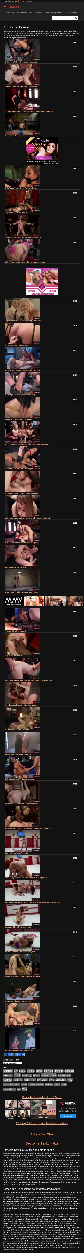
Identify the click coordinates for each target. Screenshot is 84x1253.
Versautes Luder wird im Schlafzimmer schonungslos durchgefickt (29, 111)
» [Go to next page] (23, 1054)
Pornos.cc (11, 6)
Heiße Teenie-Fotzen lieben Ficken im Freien (21, 188)
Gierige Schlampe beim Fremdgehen (18, 754)
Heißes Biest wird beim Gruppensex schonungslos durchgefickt (28, 828)
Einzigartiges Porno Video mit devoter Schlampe (22, 976)
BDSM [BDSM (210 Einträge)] (22, 1071)
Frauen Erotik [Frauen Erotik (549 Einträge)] (48, 1075)
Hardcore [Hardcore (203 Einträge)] (18, 1080)
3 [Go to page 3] (12, 1054)
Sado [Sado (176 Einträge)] (64, 1085)
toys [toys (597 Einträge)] (24, 1089)
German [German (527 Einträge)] (7, 1079)
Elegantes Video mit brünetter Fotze (18, 927)
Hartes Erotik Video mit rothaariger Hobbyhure (21, 543)
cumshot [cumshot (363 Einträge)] (69, 1071)
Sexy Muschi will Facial (13, 656)
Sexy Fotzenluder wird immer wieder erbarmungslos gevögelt (27, 444)
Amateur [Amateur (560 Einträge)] (7, 1070)
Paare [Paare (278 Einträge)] (57, 1084)
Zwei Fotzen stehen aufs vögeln (16, 853)
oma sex (29, 1)
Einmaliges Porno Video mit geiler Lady (19, 1050)
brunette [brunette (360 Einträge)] (59, 1071)
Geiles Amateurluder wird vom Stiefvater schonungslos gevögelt (28, 680)
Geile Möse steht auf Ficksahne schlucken (20, 779)
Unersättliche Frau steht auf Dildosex (18, 419)
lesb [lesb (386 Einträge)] (70, 1079)
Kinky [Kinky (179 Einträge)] (51, 1080)
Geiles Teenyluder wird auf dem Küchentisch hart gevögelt (26, 878)
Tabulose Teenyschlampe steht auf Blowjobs (21, 86)
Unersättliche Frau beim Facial (16, 136)
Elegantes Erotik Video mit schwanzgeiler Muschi (23, 321)
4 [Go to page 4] (16, 1054)
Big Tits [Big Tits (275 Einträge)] (30, 1071)
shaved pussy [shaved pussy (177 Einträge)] (9, 1089)
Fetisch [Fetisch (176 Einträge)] (36, 1075)
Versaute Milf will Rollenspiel (15, 631)
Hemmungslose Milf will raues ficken (18, 567)
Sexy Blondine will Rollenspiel (16, 213)
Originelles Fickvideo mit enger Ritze (18, 1001)
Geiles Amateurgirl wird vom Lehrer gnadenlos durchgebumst (27, 518)
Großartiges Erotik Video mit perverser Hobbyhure (23, 493)
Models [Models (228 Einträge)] (48, 1084)
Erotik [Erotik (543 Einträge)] (17, 1075)
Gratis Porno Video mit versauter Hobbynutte (21, 62)
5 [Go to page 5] (19, 1054)
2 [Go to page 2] (9, 1054)
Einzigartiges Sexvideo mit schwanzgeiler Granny (23, 237)
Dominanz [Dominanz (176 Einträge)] (7, 1075)
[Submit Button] (76, 18)
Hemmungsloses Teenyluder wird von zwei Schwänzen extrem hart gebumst (32, 902)
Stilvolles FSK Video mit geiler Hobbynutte (20, 952)
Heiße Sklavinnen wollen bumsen (17, 730)
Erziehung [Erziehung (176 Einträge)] (26, 1075)
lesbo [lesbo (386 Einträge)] (24, 1084)
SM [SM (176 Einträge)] (18, 1089)
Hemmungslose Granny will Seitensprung (20, 395)
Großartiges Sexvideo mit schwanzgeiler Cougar (22, 469)
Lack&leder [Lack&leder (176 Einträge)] (61, 1080)
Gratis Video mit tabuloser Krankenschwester (21, 592)
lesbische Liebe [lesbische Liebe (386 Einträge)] (11, 1084)
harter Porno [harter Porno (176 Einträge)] (29, 1080)
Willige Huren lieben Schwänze (16, 1026)
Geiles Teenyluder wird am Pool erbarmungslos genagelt (25, 262)
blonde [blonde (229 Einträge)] (39, 1071)
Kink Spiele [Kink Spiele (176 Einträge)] (42, 1080)
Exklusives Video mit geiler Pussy (17, 345)
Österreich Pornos (18, 1)
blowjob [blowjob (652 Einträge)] (48, 1070)
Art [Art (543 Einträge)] (15, 1070)
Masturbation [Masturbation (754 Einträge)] (36, 1084)
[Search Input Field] (63, 18)
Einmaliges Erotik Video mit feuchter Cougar (21, 705)
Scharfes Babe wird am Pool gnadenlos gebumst (22, 370)
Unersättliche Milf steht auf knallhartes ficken (21, 804)
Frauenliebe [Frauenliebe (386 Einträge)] (64, 1075)
